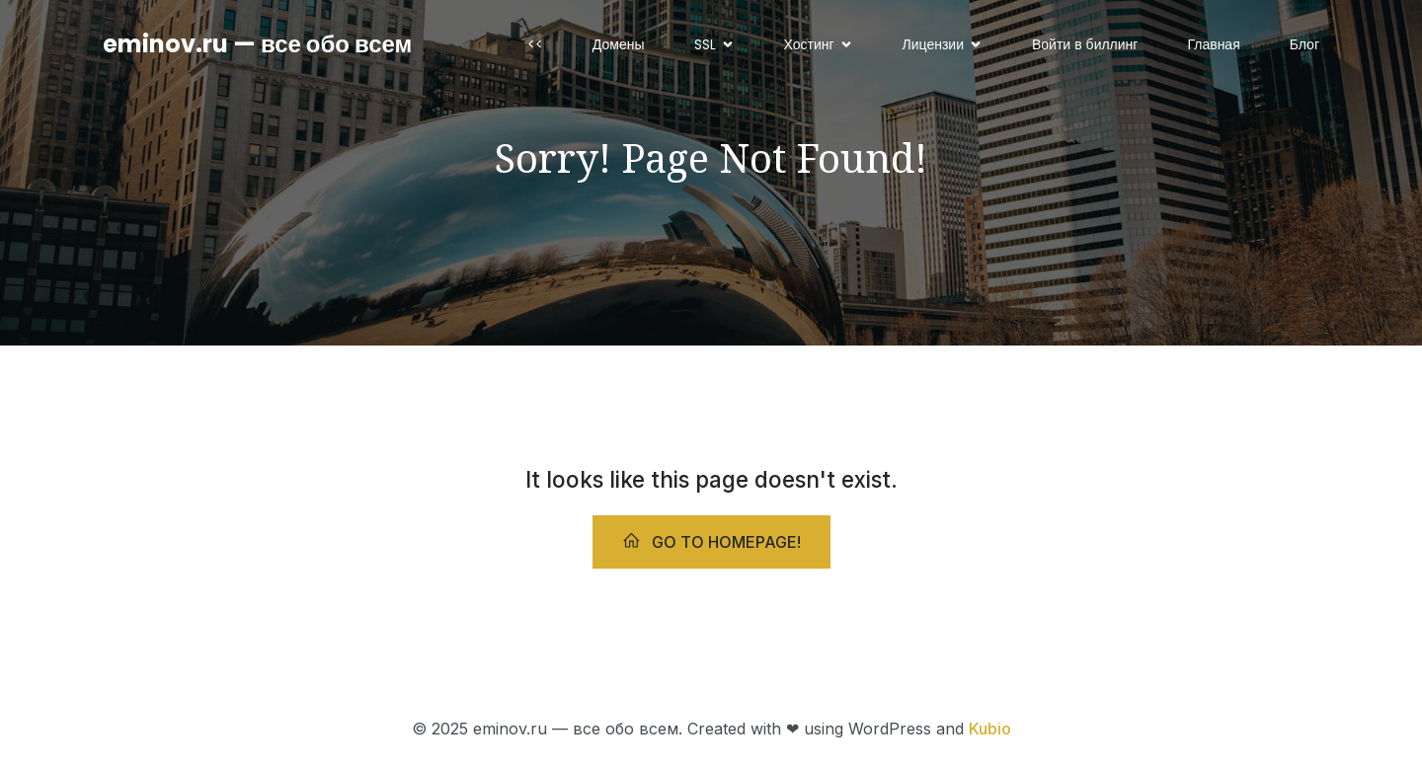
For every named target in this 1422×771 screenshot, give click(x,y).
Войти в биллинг (1085, 44)
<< (535, 44)
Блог (1304, 44)
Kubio (990, 728)
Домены (618, 44)
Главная (1213, 44)
